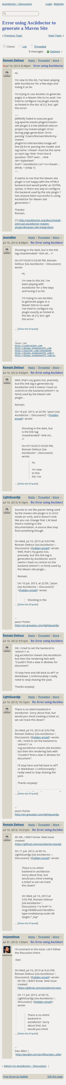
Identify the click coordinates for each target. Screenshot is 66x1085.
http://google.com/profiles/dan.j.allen (38, 1058)
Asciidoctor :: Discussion (17, 4)
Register (59, 4)
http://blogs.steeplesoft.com (33, 350)
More (56, 60)
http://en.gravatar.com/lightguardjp (37, 629)
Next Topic (55, 35)
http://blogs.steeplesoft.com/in (35, 359)
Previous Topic (13, 35)
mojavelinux (11, 940)
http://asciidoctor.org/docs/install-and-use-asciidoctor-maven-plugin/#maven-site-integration (38, 223)
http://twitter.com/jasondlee (33, 353)
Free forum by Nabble (15, 1080)
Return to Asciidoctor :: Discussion (25, 1069)
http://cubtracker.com (28, 347)
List (24, 46)
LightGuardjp (11, 501)
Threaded (40, 46)
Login (49, 4)
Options (55, 51)
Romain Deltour (13, 60)
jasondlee (9, 237)
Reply (31, 60)
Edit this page (55, 1080)
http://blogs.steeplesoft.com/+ (34, 356)
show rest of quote (27, 328)
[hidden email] (40, 552)
